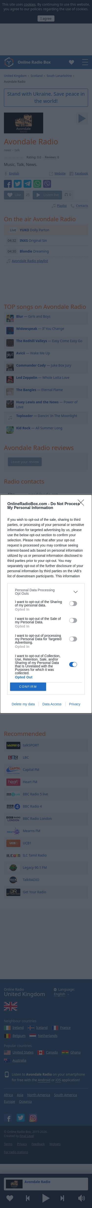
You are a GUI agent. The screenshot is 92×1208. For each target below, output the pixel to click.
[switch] (73, 603)
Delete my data (23, 704)
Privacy (74, 704)
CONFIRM (28, 687)
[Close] (82, 504)
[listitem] (46, 591)
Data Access (52, 704)
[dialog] (46, 604)
